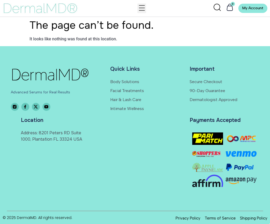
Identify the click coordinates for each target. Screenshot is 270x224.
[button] (141, 8)
